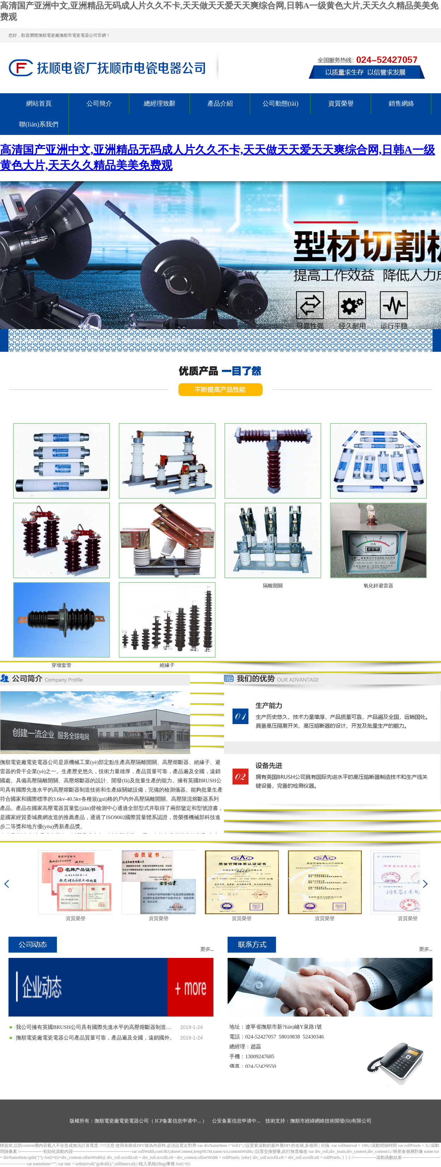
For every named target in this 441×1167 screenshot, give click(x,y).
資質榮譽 (341, 103)
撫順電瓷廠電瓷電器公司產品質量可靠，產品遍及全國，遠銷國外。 (95, 1038)
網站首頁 (39, 103)
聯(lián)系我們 (38, 124)
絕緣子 (167, 665)
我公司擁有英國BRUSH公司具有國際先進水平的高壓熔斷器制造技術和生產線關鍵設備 (95, 1027)
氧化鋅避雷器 (378, 585)
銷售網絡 (401, 103)
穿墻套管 (61, 665)
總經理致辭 (160, 103)
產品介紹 (220, 103)
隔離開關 (273, 585)
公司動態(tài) (281, 103)
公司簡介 (99, 103)
